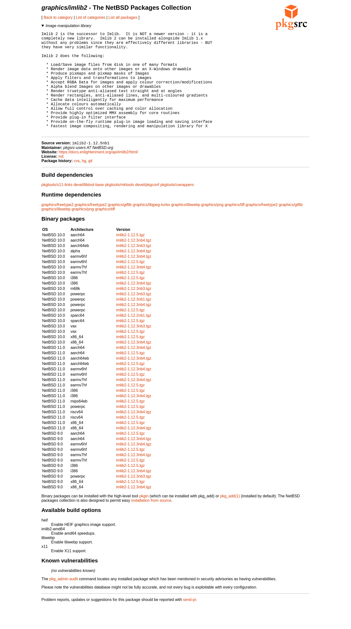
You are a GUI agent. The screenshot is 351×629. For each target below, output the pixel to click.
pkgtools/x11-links (56, 208)
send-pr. (190, 623)
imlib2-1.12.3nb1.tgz (133, 322)
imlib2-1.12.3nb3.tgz (133, 269)
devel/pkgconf (147, 208)
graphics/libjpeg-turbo (151, 228)
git (90, 184)
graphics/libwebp (185, 228)
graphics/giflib (120, 228)
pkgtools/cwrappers (177, 208)
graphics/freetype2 (57, 228)
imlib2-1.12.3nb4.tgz (133, 263)
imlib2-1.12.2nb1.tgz (133, 338)
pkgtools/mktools (119, 208)
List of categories (90, 17)
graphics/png (212, 228)
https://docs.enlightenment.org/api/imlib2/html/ (98, 175)
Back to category (58, 17)
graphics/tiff (235, 228)
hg (84, 184)
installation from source (151, 523)
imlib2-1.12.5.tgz (130, 258)
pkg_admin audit (63, 602)
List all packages (122, 17)
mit (60, 179)
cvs (77, 184)
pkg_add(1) (230, 519)
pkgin (143, 519)
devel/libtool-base (89, 208)
